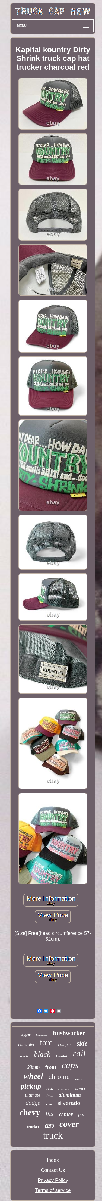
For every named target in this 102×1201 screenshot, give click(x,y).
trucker (33, 1127)
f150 (49, 1126)
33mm (33, 1067)
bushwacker (69, 1033)
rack (49, 1088)
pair (82, 1114)
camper (64, 1044)
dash (49, 1095)
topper (26, 1034)
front (50, 1067)
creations (63, 1089)
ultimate (32, 1095)
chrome (59, 1077)
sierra (78, 1079)
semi (49, 1104)
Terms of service (53, 1190)
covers (80, 1088)
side (81, 1043)
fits (49, 1113)
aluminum (70, 1095)
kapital (62, 1056)
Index (53, 1160)
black (42, 1054)
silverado (69, 1103)
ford (46, 1042)
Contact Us (53, 1170)
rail (79, 1053)
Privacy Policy (53, 1180)
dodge (32, 1102)
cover (69, 1124)
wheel (33, 1076)
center (66, 1114)
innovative (42, 1035)
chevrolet (26, 1044)
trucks (24, 1056)
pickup (31, 1086)
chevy (30, 1112)
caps (70, 1065)
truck (53, 1135)
